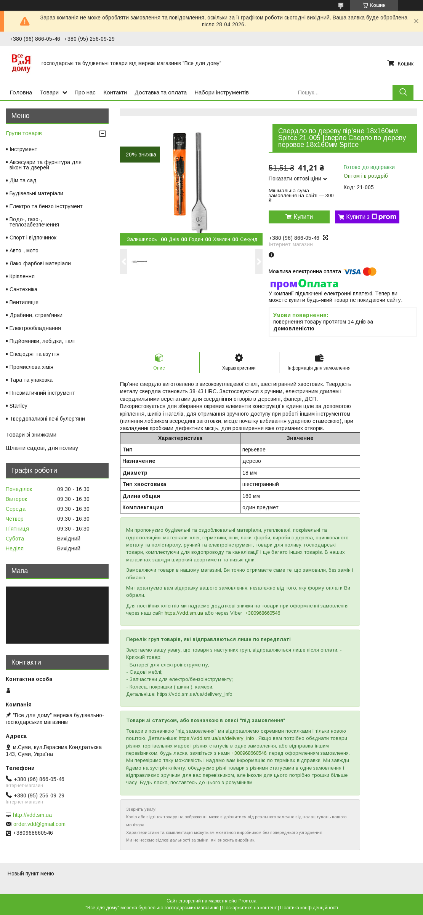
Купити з (371, 217)
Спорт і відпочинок (33, 237)
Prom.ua (247, 901)
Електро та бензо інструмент (46, 206)
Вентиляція (24, 302)
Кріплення (22, 276)
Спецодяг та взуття (34, 354)
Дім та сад (23, 180)
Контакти (115, 92)
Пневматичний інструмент (42, 393)
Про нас (85, 92)
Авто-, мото (24, 250)
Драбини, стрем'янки (36, 315)
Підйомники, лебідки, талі (42, 341)
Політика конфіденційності (309, 907)
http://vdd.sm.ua (32, 815)
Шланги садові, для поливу (42, 448)
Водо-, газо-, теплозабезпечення (34, 222)
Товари (49, 92)
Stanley (18, 406)
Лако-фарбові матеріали (40, 263)
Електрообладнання (35, 328)
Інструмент (23, 149)
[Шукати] (403, 92)
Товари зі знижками (31, 434)
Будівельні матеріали (36, 193)
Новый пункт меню (31, 873)
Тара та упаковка (31, 380)
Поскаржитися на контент (249, 907)
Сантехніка (23, 289)
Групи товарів (24, 133)
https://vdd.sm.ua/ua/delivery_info (216, 738)
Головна (21, 92)
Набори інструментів (221, 92)
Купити (303, 217)
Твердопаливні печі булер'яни (47, 419)
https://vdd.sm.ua (184, 613)
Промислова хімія (31, 367)
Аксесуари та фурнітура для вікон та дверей (46, 165)
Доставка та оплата (161, 92)
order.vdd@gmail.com (39, 824)
